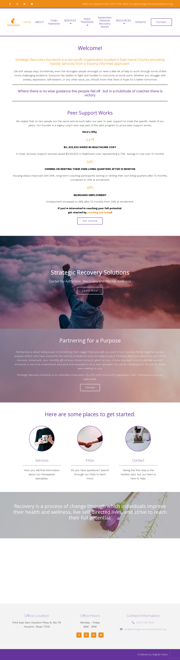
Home (27, 22)
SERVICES (70, 20)
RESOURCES (123, 20)
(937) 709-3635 (119, 3)
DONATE (140, 22)
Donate (90, 387)
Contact (161, 22)
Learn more (90, 290)
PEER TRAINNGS (87, 21)
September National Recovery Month (105, 22)
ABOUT (39, 22)
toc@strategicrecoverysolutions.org (151, 3)
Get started (90, 221)
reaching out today (99, 212)
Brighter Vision (160, 654)
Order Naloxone (54, 22)
